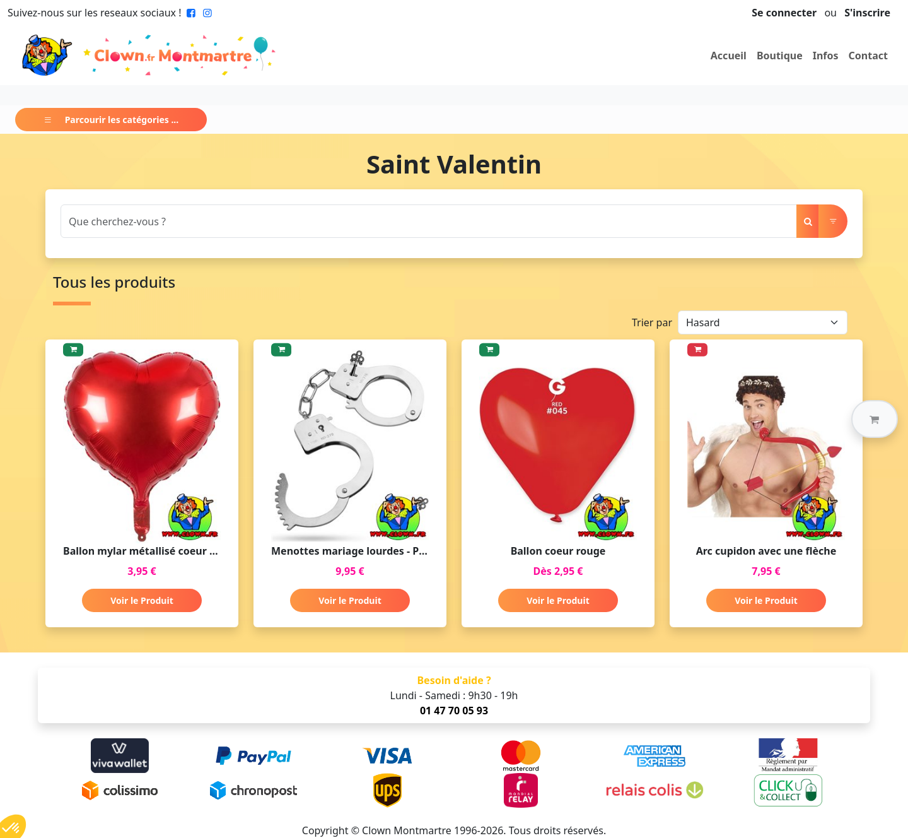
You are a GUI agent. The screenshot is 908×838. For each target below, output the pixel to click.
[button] (874, 419)
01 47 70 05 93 (454, 710)
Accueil (729, 55)
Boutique (780, 55)
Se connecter (784, 13)
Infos (826, 55)
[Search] (429, 221)
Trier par (652, 322)
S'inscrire (867, 13)
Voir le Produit (141, 600)
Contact (868, 55)
